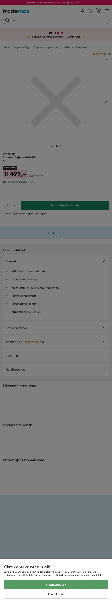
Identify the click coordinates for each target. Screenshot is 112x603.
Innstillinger (56, 594)
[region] (56, 581)
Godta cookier (56, 584)
